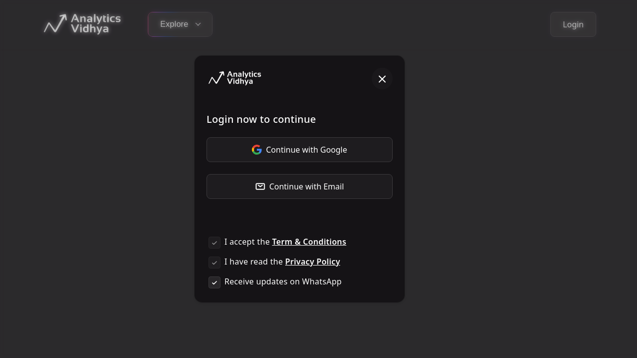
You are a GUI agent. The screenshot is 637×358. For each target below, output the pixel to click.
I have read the (282, 261)
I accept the (285, 241)
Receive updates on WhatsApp (283, 281)
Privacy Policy (312, 261)
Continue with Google (299, 149)
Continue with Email (299, 186)
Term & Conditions (309, 241)
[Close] (382, 79)
